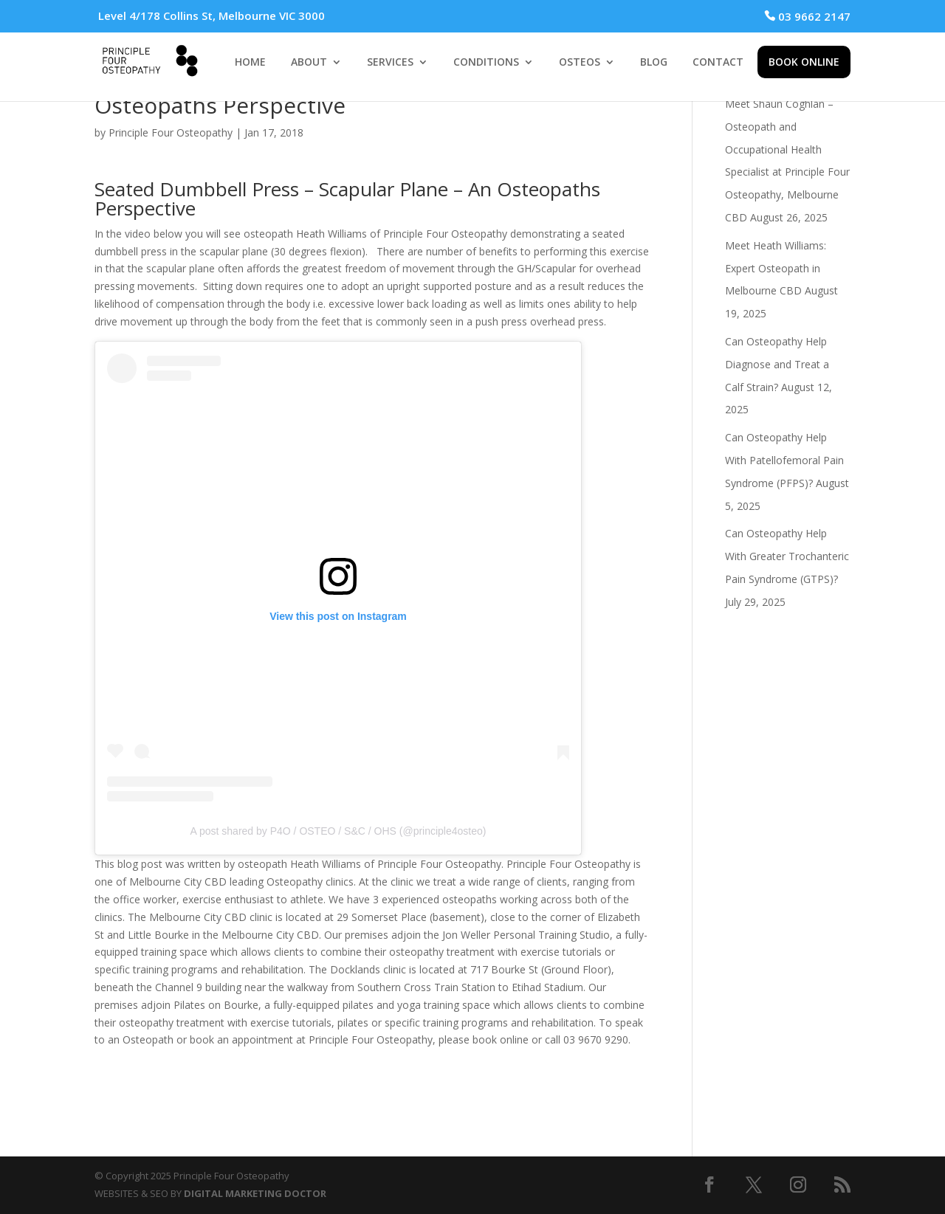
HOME (250, 63)
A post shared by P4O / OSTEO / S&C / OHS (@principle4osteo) (338, 831)
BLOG (653, 63)
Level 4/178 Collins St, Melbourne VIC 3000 (211, 15)
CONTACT (718, 63)
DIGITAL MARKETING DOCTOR (255, 1193)
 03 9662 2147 (807, 16)
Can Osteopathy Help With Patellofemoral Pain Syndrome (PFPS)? (784, 460)
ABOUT (309, 63)
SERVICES (390, 63)
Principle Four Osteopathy (171, 132)
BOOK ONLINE (804, 62)
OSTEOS (579, 63)
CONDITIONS (486, 63)
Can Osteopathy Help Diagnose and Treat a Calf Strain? (777, 364)
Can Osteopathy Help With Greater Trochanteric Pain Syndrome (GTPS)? (787, 556)
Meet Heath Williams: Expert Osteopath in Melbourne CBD (775, 268)
